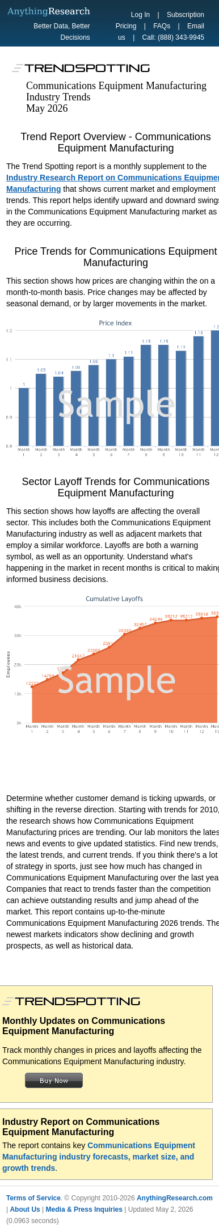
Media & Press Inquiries (84, 1209)
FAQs (161, 26)
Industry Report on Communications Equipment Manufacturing (80, 1127)
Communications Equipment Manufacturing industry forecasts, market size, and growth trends (98, 1157)
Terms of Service (33, 1198)
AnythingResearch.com (175, 1198)
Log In (140, 15)
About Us (25, 1209)
